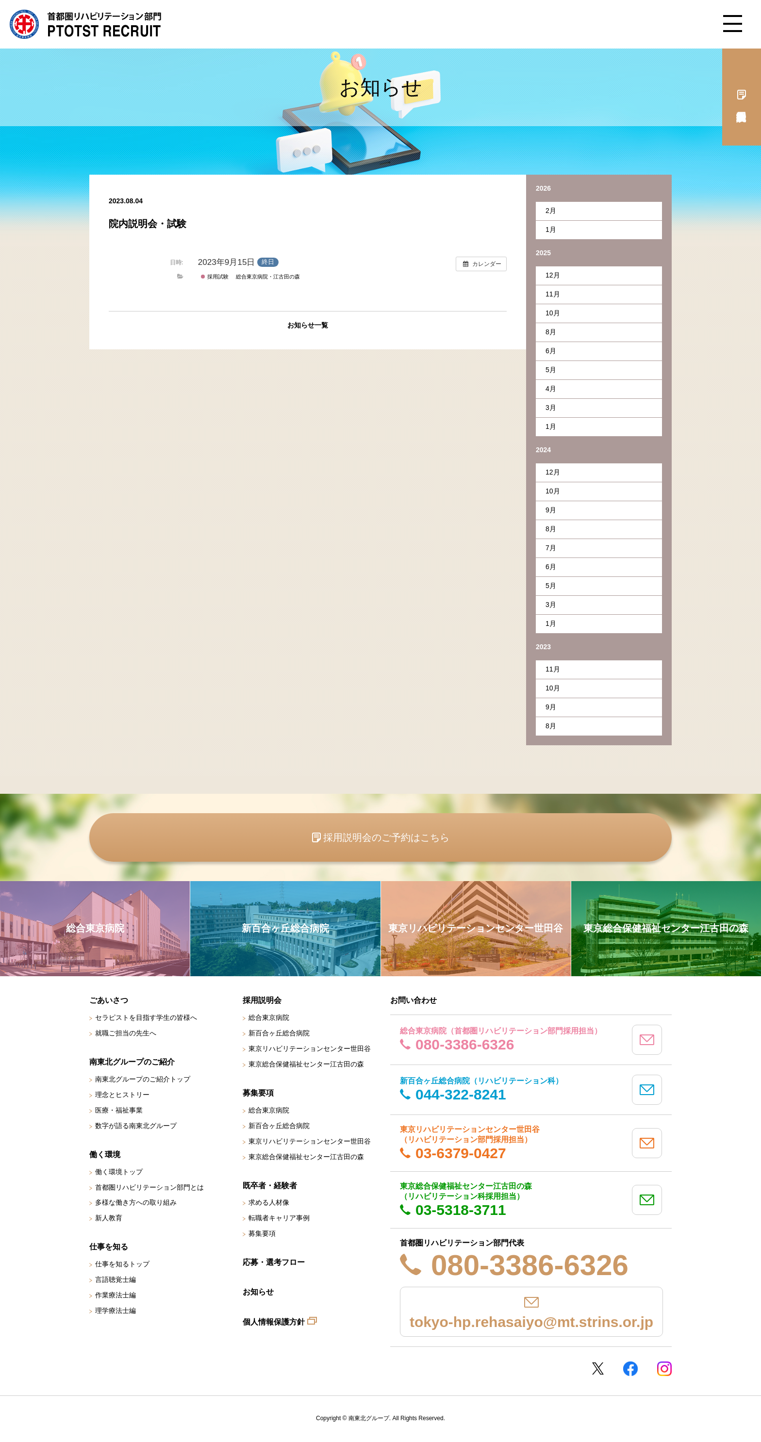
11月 (553, 294)
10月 (553, 313)
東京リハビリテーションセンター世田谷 (309, 1048)
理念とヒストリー (122, 1094)
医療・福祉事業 (119, 1110)
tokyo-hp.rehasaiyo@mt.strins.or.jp (531, 1322)
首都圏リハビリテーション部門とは (149, 1187)
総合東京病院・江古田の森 (268, 276)
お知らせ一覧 (307, 325)
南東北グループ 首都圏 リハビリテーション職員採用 (85, 24)
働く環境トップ (119, 1172)
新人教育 (108, 1218)
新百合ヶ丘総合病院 (279, 1033)
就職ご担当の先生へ (125, 1033)
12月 (553, 275)
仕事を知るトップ (122, 1264)
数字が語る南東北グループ (136, 1126)
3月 (551, 407)
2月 (551, 210)
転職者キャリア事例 (279, 1218)
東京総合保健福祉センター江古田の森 (306, 1064)
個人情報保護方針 (274, 1322)
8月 (551, 332)
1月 (551, 229)
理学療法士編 (115, 1310)
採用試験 (214, 276)
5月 (551, 370)
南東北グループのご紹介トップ (142, 1079)
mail (647, 1040)
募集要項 (262, 1233)
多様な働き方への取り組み (136, 1202)
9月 (551, 510)
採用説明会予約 (741, 97)
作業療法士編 (115, 1295)
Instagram (664, 1368)
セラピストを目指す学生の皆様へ (146, 1017)
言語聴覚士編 (115, 1279)
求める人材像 (268, 1202)
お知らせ (258, 1292)
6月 (551, 351)
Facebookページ (630, 1368)
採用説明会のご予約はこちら (386, 837)
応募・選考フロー (274, 1262)
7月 (551, 548)
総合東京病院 (268, 1017)
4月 (551, 389)
